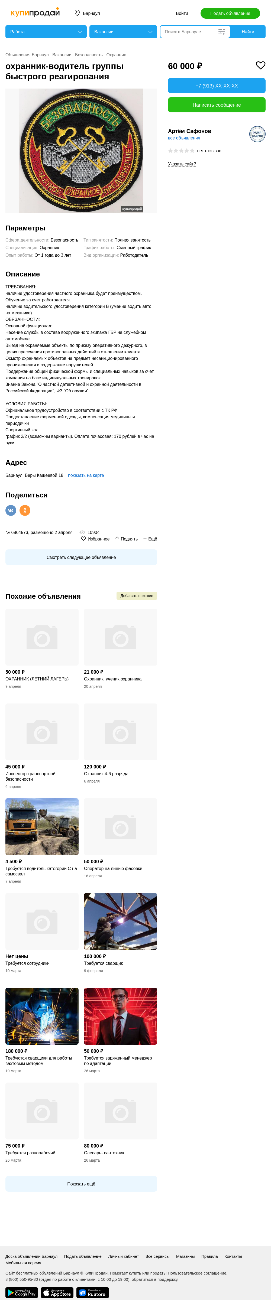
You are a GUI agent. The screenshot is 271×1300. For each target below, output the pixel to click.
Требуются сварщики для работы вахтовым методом (38, 1061)
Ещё (152, 539)
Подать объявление (230, 13)
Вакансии (62, 55)
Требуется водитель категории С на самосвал (41, 871)
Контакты (233, 1256)
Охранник (116, 55)
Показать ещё (81, 1184)
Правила (209, 1256)
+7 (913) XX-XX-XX (217, 86)
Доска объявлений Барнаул (31, 1256)
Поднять (129, 539)
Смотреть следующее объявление (81, 557)
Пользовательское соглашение (197, 1273)
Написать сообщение (217, 105)
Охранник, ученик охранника (112, 679)
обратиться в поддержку (154, 1279)
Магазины (185, 1256)
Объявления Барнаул (27, 55)
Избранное (99, 539)
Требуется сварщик (103, 963)
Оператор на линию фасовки (113, 868)
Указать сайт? (182, 164)
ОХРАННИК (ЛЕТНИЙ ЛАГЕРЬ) (37, 679)
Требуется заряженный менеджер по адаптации (118, 1061)
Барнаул (91, 13)
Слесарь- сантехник (104, 1153)
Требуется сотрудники (27, 963)
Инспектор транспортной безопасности (30, 776)
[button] (152, 93)
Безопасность (89, 55)
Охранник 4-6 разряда (106, 773)
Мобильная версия (23, 1262)
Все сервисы (158, 1256)
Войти (182, 13)
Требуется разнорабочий (30, 1153)
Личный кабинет (123, 1256)
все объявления (184, 138)
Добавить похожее (137, 596)
